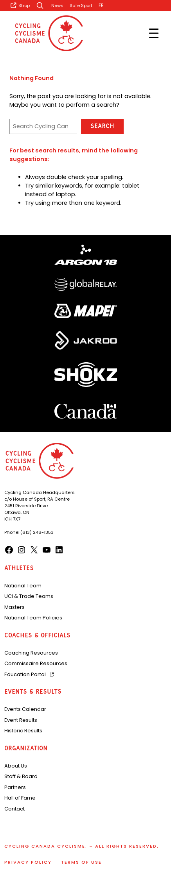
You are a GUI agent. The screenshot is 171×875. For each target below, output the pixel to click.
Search (102, 126)
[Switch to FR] (101, 5)
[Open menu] (154, 33)
